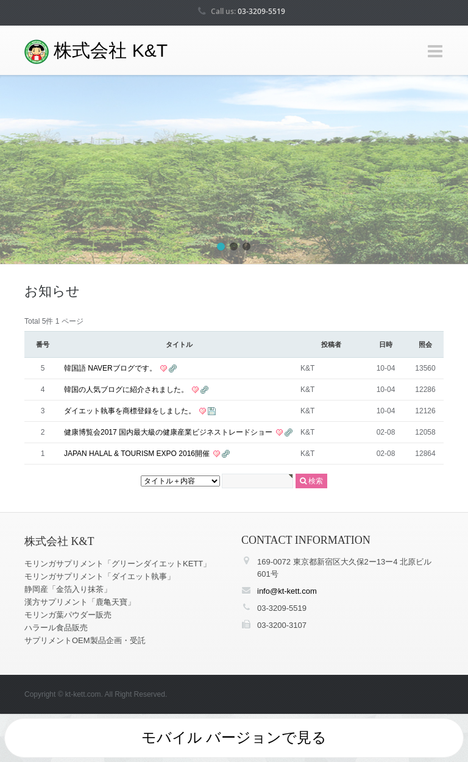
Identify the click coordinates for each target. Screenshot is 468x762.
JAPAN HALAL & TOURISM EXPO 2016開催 (137, 453)
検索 (311, 481)
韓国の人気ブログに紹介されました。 (127, 389)
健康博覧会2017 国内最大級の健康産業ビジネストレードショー (169, 432)
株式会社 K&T (96, 52)
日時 (385, 344)
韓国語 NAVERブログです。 (111, 368)
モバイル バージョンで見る (234, 737)
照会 (425, 344)
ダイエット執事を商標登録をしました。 (130, 411)
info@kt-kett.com (287, 591)
